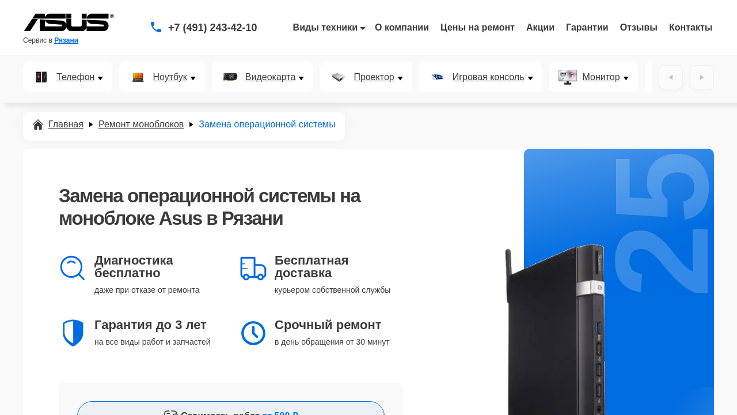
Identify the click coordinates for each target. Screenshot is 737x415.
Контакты (690, 27)
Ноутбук (170, 77)
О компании (402, 27)
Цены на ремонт (477, 27)
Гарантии (587, 27)
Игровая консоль (489, 77)
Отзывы (639, 27)
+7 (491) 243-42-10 (212, 27)
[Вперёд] (702, 77)
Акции (540, 27)
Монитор (601, 77)
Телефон (75, 77)
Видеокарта (270, 77)
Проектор (374, 77)
